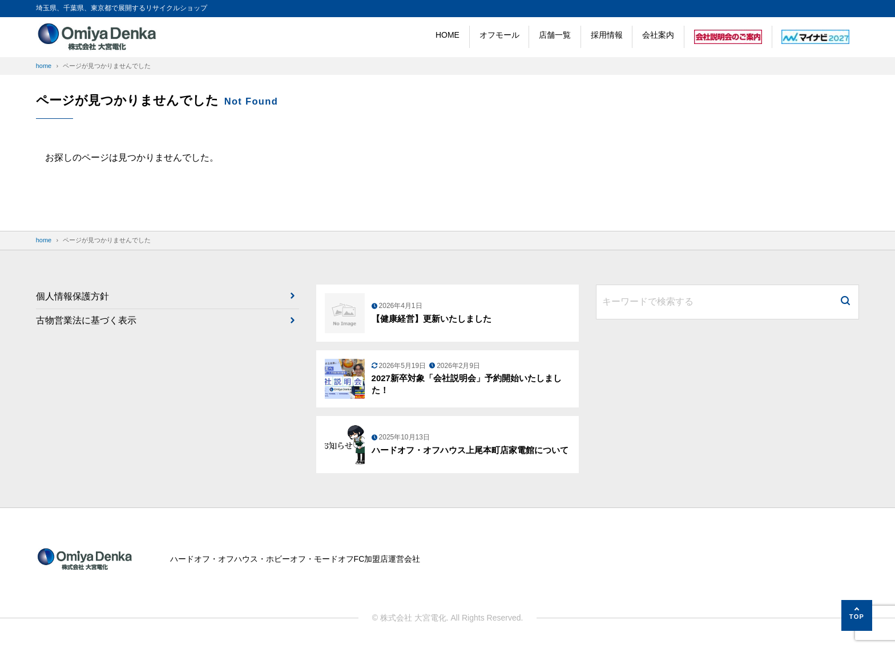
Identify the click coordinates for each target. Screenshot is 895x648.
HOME (447, 34)
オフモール (499, 34)
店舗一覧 (555, 34)
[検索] (845, 302)
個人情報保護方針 (72, 296)
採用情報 (607, 34)
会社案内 (658, 34)
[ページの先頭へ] (856, 615)
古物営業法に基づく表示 (86, 320)
